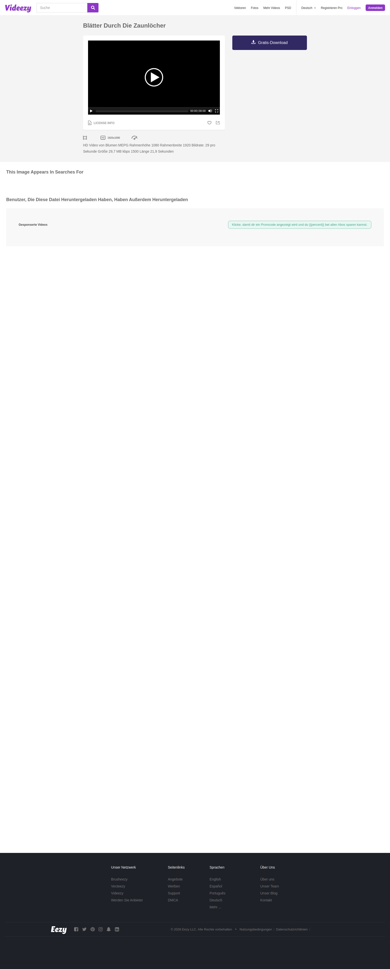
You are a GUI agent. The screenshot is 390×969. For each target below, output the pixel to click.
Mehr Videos (271, 8)
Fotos (254, 8)
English (215, 879)
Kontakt (266, 900)
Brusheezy (119, 879)
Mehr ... (215, 907)
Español (215, 886)
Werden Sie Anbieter (127, 900)
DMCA (173, 900)
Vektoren (240, 8)
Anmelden (375, 8)
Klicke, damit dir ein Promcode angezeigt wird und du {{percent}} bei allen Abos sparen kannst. (299, 224)
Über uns (267, 879)
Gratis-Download (273, 43)
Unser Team (269, 886)
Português (217, 893)
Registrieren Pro (331, 8)
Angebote (175, 879)
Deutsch (215, 900)
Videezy (117, 893)
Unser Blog (268, 893)
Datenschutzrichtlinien (292, 929)
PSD (288, 8)
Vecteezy (118, 886)
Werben (174, 886)
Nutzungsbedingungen (256, 929)
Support (174, 893)
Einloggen (354, 8)
